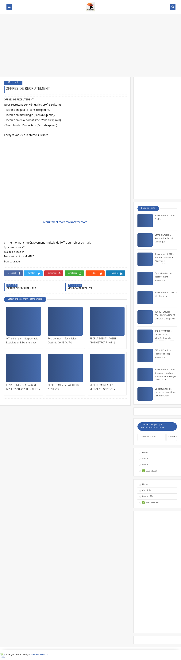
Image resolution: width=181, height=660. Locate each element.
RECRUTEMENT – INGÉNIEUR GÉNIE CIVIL (63, 387)
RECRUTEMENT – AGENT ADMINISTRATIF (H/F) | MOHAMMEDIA (103, 341)
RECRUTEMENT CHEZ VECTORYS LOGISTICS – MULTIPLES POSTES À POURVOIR (102, 388)
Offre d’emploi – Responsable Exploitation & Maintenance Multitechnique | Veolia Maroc (22, 341)
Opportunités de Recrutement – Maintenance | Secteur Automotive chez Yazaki (165, 281)
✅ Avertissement (150, 503)
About (145, 459)
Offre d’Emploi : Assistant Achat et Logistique (164, 238)
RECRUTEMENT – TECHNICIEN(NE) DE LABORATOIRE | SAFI (165, 315)
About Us (146, 490)
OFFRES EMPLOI (40, 655)
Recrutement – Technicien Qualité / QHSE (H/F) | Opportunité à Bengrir (62, 341)
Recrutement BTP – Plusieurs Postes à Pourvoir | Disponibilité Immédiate (164, 261)
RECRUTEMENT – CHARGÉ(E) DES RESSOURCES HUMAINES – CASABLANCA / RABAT (23, 388)
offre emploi (13, 82)
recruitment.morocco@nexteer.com (65, 222)
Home (145, 453)
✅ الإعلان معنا (149, 471)
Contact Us (147, 496)
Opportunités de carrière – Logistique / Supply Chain (165, 392)
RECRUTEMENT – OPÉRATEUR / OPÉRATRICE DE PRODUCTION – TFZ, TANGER (165, 338)
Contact (146, 465)
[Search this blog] (151, 437)
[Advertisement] (90, 47)
